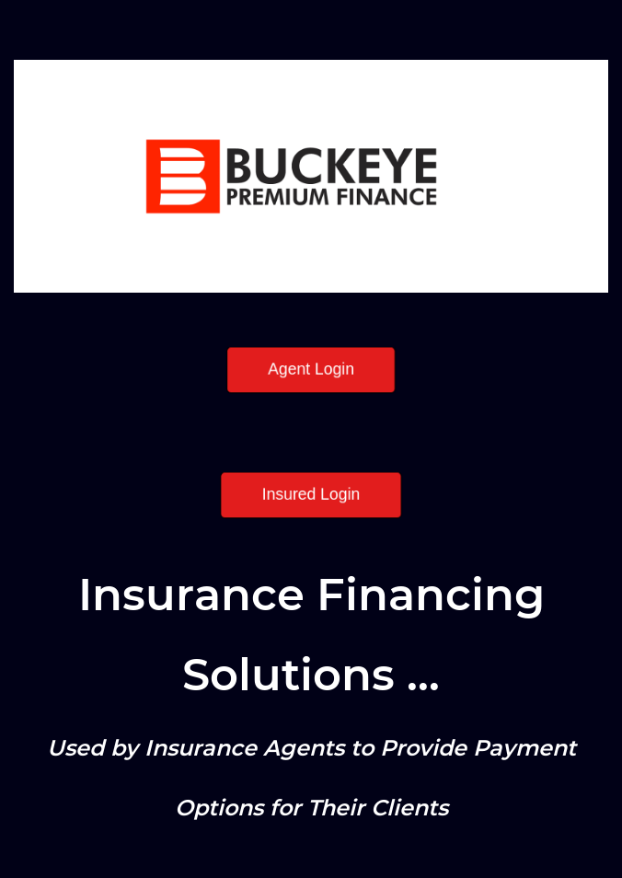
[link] (311, 72)
